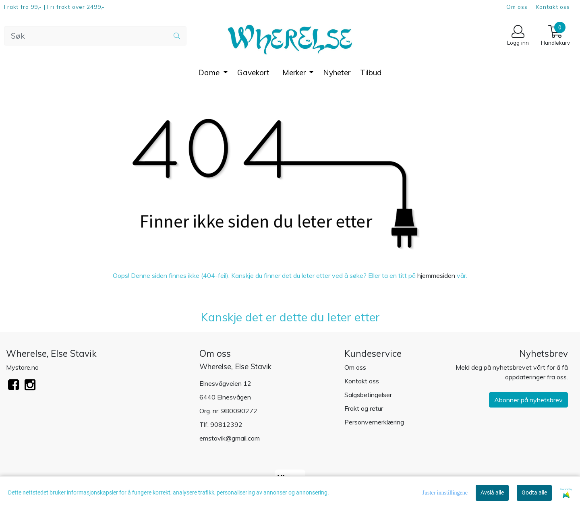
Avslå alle (492, 492)
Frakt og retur (363, 408)
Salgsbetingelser (368, 395)
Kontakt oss (553, 6)
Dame (210, 72)
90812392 (226, 424)
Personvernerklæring (374, 422)
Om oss (517, 6)
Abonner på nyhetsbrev (528, 400)
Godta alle (534, 492)
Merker (295, 72)
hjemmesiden (436, 275)
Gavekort (253, 72)
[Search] (95, 36)
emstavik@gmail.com (229, 438)
